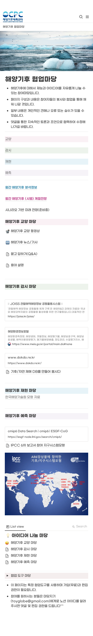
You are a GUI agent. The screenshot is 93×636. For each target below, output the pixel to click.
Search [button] (79, 526)
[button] (81, 17)
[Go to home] (12, 16)
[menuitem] (15, 527)
